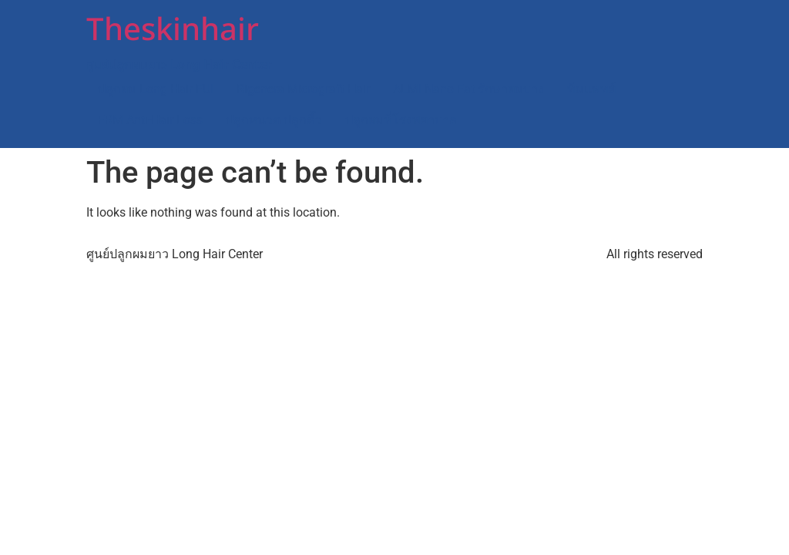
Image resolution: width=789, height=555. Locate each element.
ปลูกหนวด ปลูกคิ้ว (274, 120)
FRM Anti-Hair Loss (150, 120)
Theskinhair (172, 31)
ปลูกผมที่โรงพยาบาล (401, 120)
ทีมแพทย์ (591, 89)
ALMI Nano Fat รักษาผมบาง (468, 89)
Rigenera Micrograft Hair (303, 89)
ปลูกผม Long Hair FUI (155, 89)
